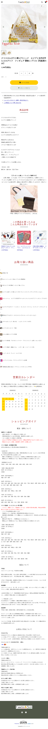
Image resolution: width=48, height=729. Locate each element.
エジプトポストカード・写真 (8, 328)
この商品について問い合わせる (12, 102)
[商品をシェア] (43, 6)
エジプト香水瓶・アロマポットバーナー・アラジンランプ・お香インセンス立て (21, 341)
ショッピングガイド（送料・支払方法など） (16, 100)
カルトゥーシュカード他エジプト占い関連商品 (12, 279)
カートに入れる (24, 82)
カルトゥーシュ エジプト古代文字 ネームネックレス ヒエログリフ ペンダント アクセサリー (23, 299)
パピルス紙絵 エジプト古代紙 (8, 334)
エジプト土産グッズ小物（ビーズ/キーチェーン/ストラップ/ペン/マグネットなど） (21, 292)
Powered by (24, 722)
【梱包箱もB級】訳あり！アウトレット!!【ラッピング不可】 (16, 367)
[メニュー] (2, 2)
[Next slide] (44, 27)
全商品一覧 (4, 273)
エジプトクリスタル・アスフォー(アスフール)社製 (13, 360)
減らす (21, 73)
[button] (3, 52)
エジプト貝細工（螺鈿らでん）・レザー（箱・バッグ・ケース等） (17, 347)
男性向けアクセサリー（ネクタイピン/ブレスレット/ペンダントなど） (18, 315)
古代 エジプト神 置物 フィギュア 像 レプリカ (12, 285)
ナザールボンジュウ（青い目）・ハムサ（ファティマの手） (16, 322)
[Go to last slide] (3, 27)
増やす (29, 73)
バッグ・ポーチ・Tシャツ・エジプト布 (11, 353)
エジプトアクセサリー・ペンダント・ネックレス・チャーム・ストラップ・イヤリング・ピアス (23, 308)
